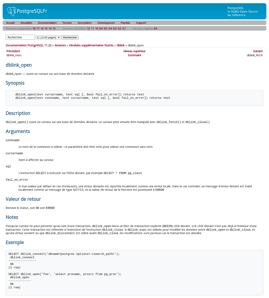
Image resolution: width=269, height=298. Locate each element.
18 (33, 28)
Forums (67, 23)
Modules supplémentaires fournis (91, 45)
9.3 (114, 28)
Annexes (60, 45)
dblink (121, 45)
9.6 (101, 28)
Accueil (10, 23)
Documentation (47, 23)
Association (84, 23)
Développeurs (106, 23)
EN (155, 28)
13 (54, 28)
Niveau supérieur (134, 51)
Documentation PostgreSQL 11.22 (28, 45)
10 (96, 28)
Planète (125, 23)
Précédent (13, 51)
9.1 (124, 28)
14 (50, 28)
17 (37, 28)
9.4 (110, 28)
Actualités (26, 23)
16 (42, 28)
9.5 (105, 28)
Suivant (258, 51)
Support (141, 23)
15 (46, 28)
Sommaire (134, 55)
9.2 (119, 28)
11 (92, 28)
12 (88, 28)
